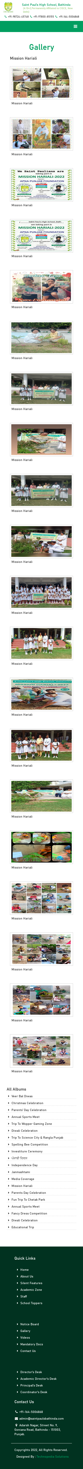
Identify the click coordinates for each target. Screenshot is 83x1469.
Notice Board (27, 1324)
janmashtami (18, 1172)
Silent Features (28, 1283)
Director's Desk (28, 1372)
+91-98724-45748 (16, 16)
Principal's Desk (29, 1385)
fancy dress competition (27, 1213)
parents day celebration (26, 1192)
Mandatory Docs (29, 1344)
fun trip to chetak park (26, 1199)
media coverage (20, 1179)
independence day (22, 1165)
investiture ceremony (24, 1151)
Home (22, 1269)
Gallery (22, 1331)
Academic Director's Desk (35, 1378)
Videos (22, 1337)
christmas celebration (25, 1103)
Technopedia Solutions (53, 1456)
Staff (21, 1296)
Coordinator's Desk (31, 1392)
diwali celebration (22, 1130)
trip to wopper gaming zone (29, 1123)
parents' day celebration (26, 1110)
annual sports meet (23, 1117)
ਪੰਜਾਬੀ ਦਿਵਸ (17, 1158)
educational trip (20, 1227)
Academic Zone (28, 1289)
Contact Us (25, 1351)
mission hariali (20, 1186)
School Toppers (28, 1303)
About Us (24, 1276)
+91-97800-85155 (41, 16)
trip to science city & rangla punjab (35, 1137)
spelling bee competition (27, 1144)
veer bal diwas (20, 1096)
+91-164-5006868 (67, 16)
